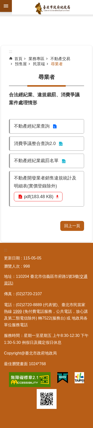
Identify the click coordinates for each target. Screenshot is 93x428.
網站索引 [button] (6, 6)
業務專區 (36, 59)
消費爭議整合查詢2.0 (35, 143)
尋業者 (57, 64)
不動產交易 (60, 59)
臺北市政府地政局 (52, 8)
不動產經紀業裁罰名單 (36, 160)
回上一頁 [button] (72, 226)
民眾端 (39, 64)
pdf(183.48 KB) (38, 196)
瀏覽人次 (12, 266)
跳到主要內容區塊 (2, 2)
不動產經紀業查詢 (32, 126)
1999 (17, 311)
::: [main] (10, 51)
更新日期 (12, 258)
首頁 (18, 59)
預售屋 (21, 64)
